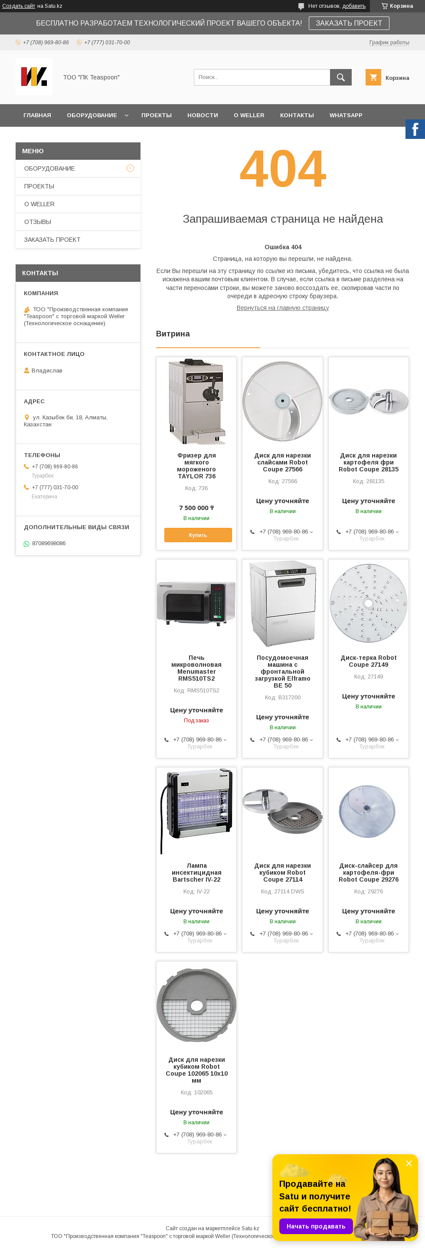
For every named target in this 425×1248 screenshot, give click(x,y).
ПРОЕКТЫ (156, 115)
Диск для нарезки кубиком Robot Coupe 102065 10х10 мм (197, 1070)
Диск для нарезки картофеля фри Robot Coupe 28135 (369, 462)
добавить (354, 6)
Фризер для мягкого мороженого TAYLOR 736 (196, 466)
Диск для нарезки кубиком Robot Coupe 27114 (282, 872)
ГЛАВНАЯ (37, 115)
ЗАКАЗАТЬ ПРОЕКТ (349, 23)
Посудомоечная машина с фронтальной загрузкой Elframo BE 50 (283, 671)
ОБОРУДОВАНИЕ (92, 115)
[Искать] (341, 77)
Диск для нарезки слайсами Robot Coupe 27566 (282, 462)
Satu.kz (250, 1228)
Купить (198, 535)
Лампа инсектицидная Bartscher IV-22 (197, 872)
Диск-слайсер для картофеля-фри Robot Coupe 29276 (369, 872)
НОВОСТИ (202, 115)
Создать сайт (18, 6)
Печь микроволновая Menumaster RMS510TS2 (196, 668)
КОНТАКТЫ (297, 115)
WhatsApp (346, 115)
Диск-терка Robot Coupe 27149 (368, 661)
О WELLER (249, 115)
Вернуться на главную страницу (283, 307)
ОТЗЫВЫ (37, 221)
